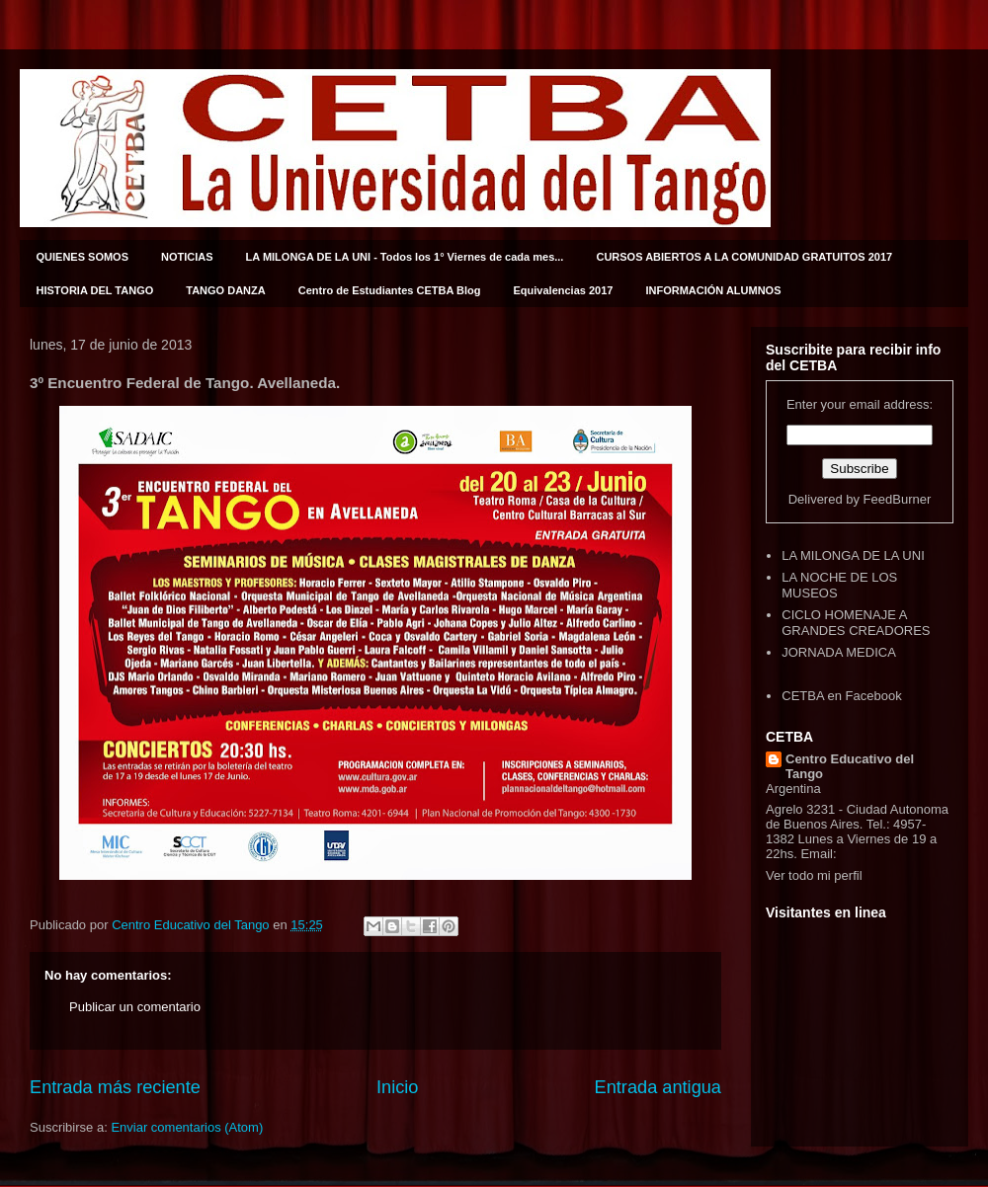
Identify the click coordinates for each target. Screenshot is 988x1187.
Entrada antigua (658, 1087)
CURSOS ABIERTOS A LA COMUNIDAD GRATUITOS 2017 (744, 257)
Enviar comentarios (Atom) (187, 1127)
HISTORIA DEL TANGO (95, 290)
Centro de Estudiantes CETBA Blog (389, 290)
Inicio (397, 1087)
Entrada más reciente (115, 1087)
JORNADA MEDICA (839, 652)
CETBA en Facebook (841, 695)
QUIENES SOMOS (83, 257)
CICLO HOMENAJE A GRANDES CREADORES (856, 622)
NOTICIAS (187, 257)
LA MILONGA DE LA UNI (853, 555)
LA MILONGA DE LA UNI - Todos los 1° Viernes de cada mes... (405, 257)
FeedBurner (898, 499)
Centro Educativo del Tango (849, 766)
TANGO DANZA (225, 290)
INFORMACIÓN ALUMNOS (713, 290)
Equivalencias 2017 (564, 290)
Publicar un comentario (135, 1006)
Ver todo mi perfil (814, 875)
